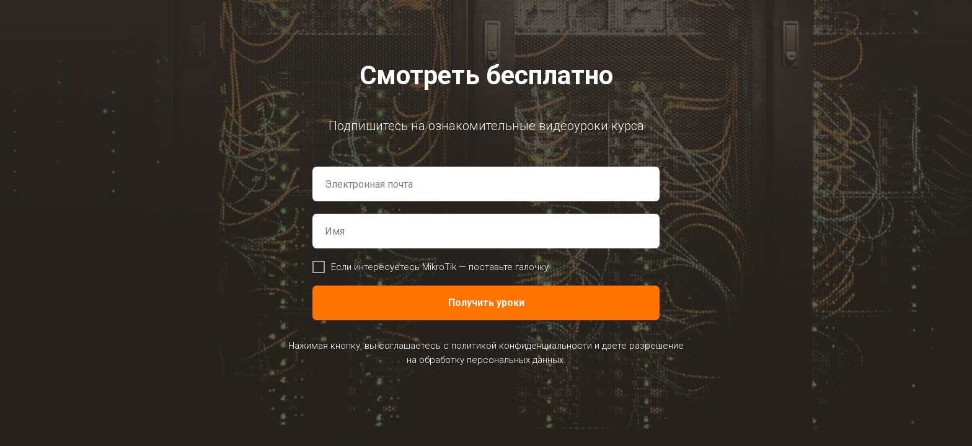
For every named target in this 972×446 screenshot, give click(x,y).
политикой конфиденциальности (521, 345)
